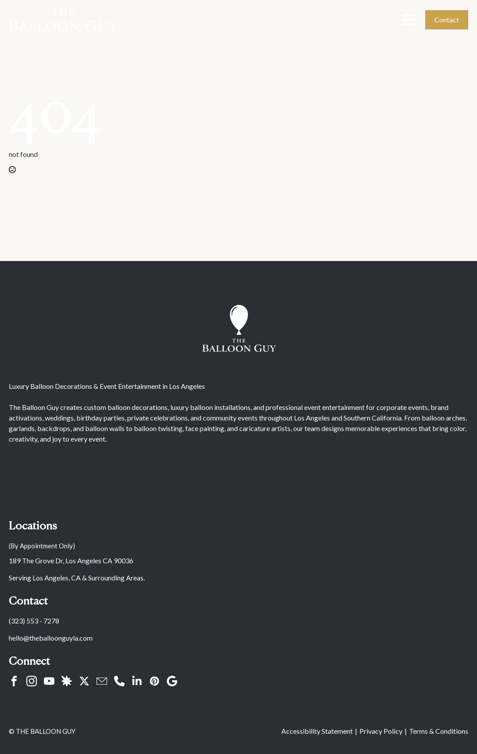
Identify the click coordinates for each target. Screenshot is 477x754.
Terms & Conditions (438, 731)
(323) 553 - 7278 (34, 620)
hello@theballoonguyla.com (51, 638)
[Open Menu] (409, 20)
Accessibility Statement (317, 731)
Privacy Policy (380, 731)
